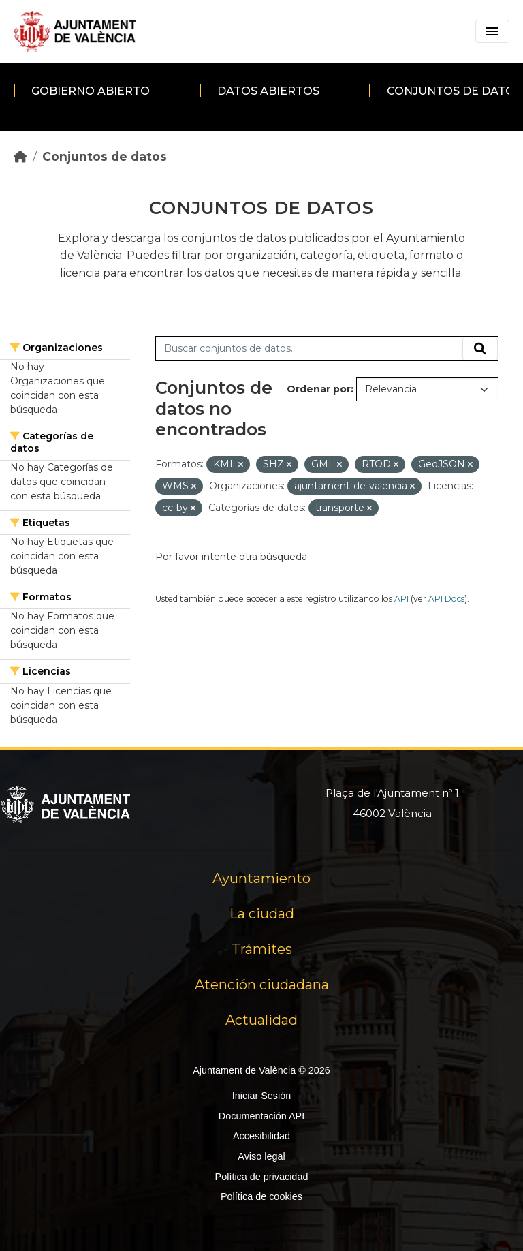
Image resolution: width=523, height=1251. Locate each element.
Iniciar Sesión (261, 1095)
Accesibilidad (261, 1135)
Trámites (262, 949)
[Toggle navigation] (492, 31)
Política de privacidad (261, 1176)
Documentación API (261, 1116)
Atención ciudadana (262, 984)
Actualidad (261, 1020)
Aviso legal (261, 1156)
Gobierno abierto (90, 90)
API (401, 598)
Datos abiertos (268, 90)
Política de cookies (261, 1196)
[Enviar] (480, 349)
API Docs (446, 598)
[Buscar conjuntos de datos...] (308, 349)
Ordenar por (319, 389)
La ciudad (261, 914)
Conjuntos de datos (104, 156)
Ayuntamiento (261, 878)
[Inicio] (20, 156)
